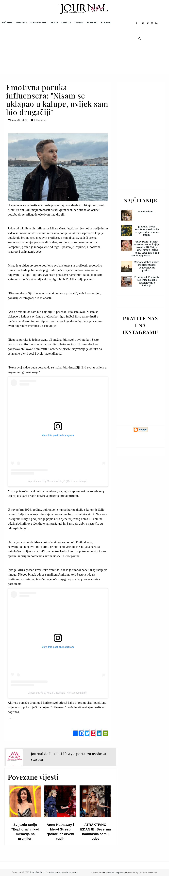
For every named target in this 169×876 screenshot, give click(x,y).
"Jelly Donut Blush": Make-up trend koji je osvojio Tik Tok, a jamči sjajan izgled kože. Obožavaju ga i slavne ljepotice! (145, 248)
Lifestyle (21, 22)
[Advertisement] (84, 50)
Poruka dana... (146, 211)
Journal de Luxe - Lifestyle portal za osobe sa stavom (54, 872)
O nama (106, 22)
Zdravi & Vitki (38, 22)
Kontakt (92, 22)
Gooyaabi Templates (148, 872)
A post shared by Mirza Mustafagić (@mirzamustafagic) (57, 481)
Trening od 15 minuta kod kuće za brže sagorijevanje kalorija (147, 281)
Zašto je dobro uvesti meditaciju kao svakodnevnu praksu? (146, 266)
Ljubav (79, 22)
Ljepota (66, 22)
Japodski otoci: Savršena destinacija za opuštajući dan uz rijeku (147, 230)
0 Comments (40, 120)
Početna (7, 22)
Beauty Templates (115, 872)
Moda (54, 22)
